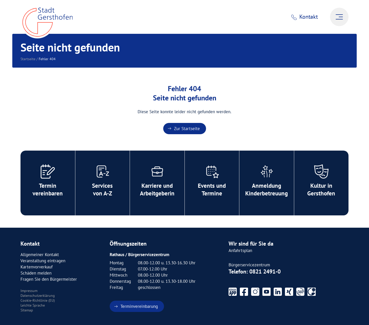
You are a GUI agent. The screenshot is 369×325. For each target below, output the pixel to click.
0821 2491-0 (265, 271)
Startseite (27, 59)
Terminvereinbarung (139, 306)
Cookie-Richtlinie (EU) (37, 300)
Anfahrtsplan (240, 250)
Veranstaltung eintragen (42, 261)
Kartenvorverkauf (36, 267)
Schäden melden (36, 273)
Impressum (28, 290)
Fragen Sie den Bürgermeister (48, 279)
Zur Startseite (187, 128)
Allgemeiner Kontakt (39, 254)
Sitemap (26, 310)
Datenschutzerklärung (37, 295)
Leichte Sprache (32, 305)
